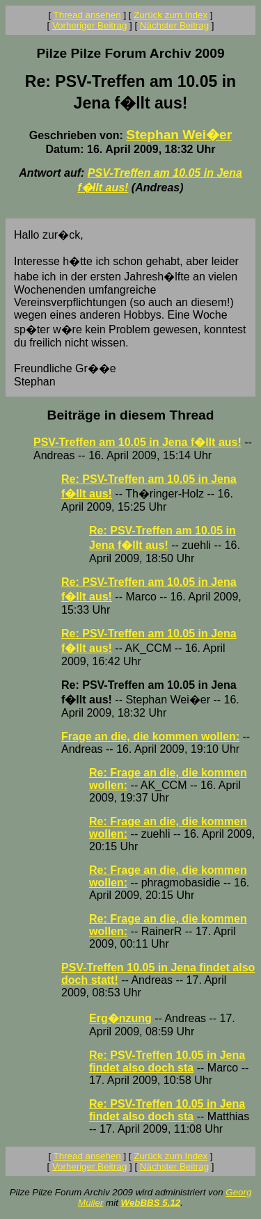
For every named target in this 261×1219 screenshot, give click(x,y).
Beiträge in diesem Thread (130, 415)
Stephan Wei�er (179, 134)
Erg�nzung (120, 1018)
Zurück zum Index (170, 15)
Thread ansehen (87, 15)
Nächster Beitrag (174, 25)
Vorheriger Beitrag (89, 25)
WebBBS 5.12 (151, 1202)
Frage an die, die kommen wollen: (150, 736)
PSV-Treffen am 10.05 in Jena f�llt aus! (137, 442)
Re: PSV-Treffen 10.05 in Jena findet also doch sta (167, 1061)
